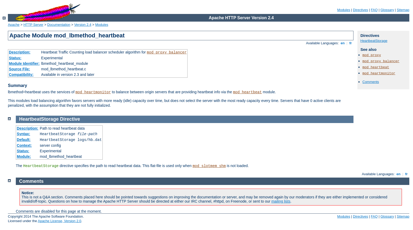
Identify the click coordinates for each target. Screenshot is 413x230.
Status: (15, 58)
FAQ (374, 10)
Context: (24, 145)
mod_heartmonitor (93, 92)
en (343, 43)
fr (350, 43)
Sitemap (403, 10)
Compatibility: (21, 74)
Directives (360, 10)
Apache (13, 25)
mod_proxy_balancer (166, 52)
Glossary (387, 10)
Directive (70, 119)
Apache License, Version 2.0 (59, 221)
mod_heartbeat (247, 92)
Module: (24, 156)
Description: (20, 52)
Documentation (58, 25)
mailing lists (280, 201)
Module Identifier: (24, 63)
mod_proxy (371, 55)
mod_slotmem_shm (209, 166)
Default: (24, 140)
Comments (370, 82)
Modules (343, 10)
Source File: (19, 69)
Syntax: (23, 134)
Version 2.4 (82, 25)
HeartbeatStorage (373, 41)
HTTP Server (33, 25)
